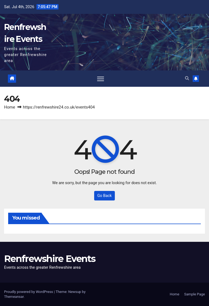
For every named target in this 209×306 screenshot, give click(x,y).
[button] (187, 78)
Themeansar (14, 297)
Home (9, 107)
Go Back (104, 195)
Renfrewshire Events (50, 258)
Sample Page (194, 294)
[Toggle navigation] (100, 79)
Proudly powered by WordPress (29, 292)
